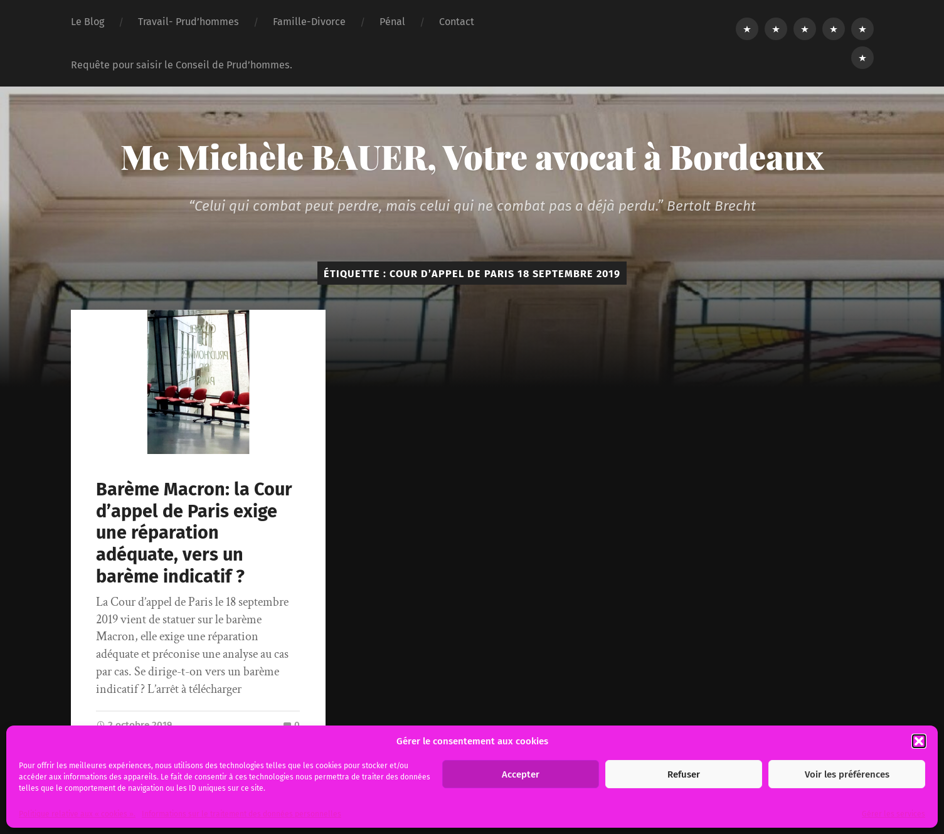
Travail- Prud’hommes (188, 22)
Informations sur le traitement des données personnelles (241, 814)
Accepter (520, 774)
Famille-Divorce (309, 22)
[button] (919, 741)
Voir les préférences (847, 774)
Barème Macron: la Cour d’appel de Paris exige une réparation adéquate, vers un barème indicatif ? (194, 532)
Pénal (392, 22)
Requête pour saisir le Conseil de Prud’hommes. (181, 65)
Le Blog (87, 22)
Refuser (683, 774)
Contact (456, 22)
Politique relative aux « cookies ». (77, 814)
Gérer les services (893, 814)
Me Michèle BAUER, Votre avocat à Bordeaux (472, 156)
